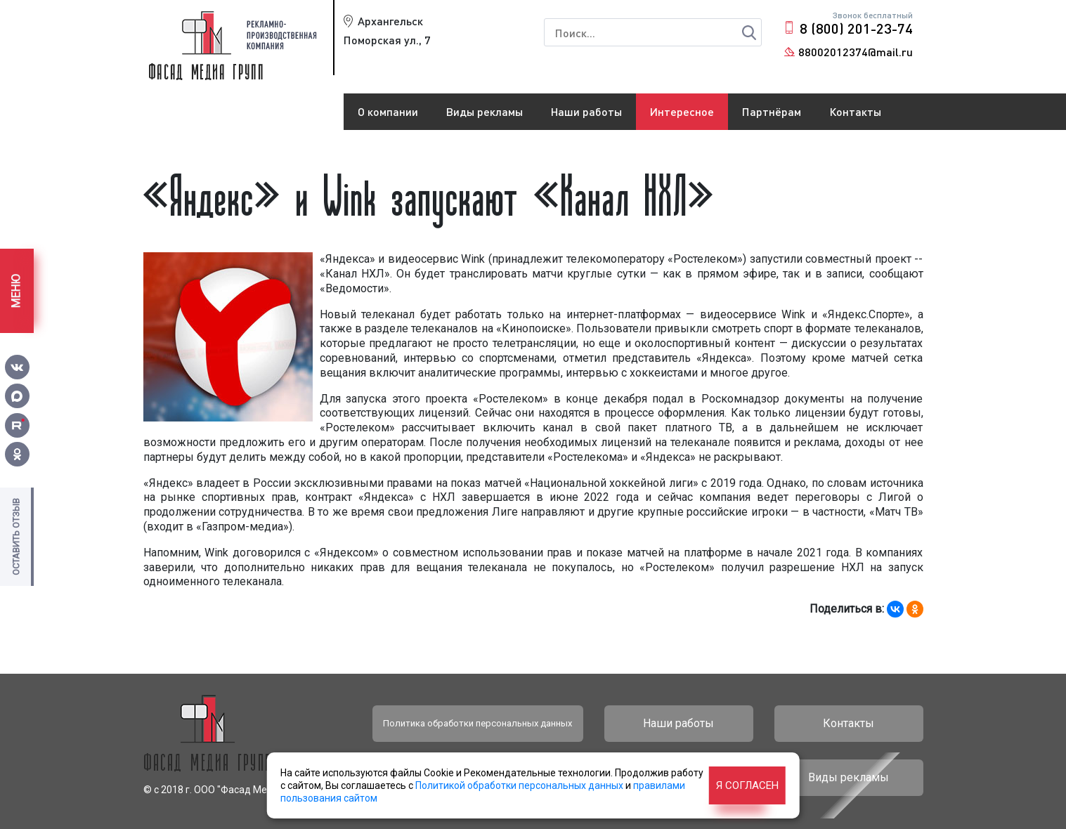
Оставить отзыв (16, 536)
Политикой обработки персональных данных (519, 785)
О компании (388, 111)
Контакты (855, 111)
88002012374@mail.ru (855, 51)
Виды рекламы (484, 111)
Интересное (682, 111)
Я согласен (747, 785)
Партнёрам (771, 111)
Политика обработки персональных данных (477, 723)
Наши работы (586, 111)
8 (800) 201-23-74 (856, 28)
